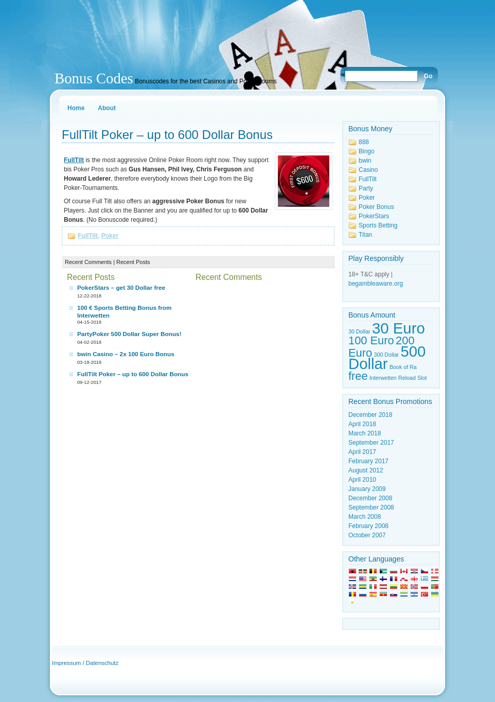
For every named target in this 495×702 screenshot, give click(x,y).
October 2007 (367, 535)
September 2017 (371, 442)
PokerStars (374, 216)
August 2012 (365, 470)
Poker (109, 235)
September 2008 (371, 507)
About (107, 108)
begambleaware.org (375, 283)
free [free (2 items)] (358, 376)
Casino (368, 169)
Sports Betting (378, 225)
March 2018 (364, 433)
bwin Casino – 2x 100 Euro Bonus (125, 354)
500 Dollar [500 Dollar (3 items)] (387, 357)
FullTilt (88, 235)
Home (75, 108)
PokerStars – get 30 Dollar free (121, 287)
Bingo (367, 151)
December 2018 (370, 414)
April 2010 (362, 479)
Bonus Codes (94, 78)
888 (364, 142)
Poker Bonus (376, 206)
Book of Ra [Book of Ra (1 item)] (403, 367)
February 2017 (368, 461)
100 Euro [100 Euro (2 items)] (371, 340)
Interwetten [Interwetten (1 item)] (383, 378)
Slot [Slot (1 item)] (422, 378)
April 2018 (362, 424)
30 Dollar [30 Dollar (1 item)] (359, 331)
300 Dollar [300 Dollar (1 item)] (386, 355)
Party (366, 188)
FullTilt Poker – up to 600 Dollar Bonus (167, 135)
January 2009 (367, 489)
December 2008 (370, 498)
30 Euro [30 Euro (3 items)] (398, 328)
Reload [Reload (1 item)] (407, 378)
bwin (365, 160)
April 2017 (362, 451)
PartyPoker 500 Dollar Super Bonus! (129, 334)
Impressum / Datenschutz (85, 663)
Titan (365, 234)
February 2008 (368, 526)
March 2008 (364, 516)
